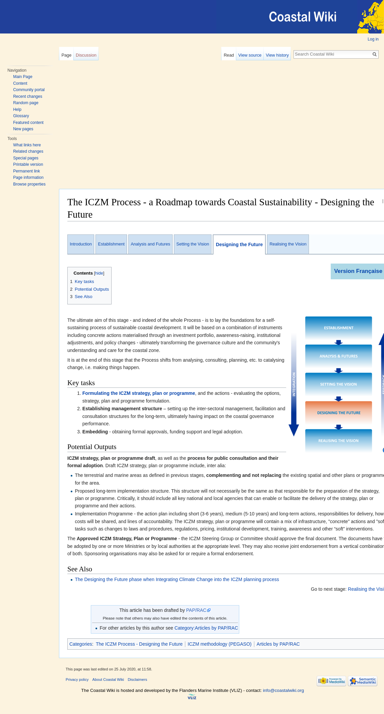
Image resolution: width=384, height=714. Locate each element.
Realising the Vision (287, 244)
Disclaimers (137, 679)
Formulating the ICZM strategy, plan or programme (138, 393)
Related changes (28, 151)
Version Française (358, 271)
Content (20, 83)
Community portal (29, 89)
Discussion (86, 55)
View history (277, 55)
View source (249, 55)
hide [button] (99, 273)
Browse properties (29, 184)
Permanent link (26, 171)
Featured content (28, 122)
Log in (373, 39)
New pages (23, 129)
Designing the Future (239, 244)
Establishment (111, 244)
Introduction (81, 244)
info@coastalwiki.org (283, 690)
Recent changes (27, 96)
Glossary (21, 116)
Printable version (28, 164)
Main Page (22, 76)
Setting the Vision (192, 244)
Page (66, 55)
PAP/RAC (196, 610)
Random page (25, 102)
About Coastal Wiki (108, 679)
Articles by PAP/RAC (278, 644)
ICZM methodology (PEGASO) (220, 644)
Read (229, 55)
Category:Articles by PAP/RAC (206, 628)
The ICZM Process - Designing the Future (139, 644)
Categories (80, 644)
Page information (28, 177)
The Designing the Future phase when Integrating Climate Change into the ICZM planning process (177, 579)
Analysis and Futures (150, 244)
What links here (27, 145)
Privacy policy (77, 679)
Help (17, 109)
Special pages (25, 158)
